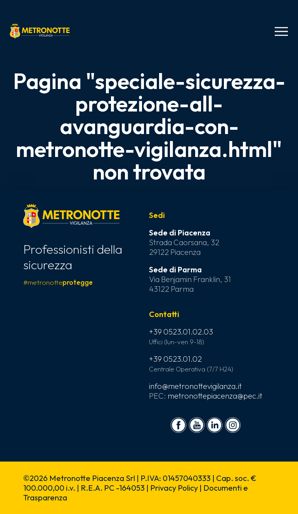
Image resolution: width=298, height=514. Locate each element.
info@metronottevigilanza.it (195, 386)
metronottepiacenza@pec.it (215, 396)
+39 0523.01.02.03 (181, 331)
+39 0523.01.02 (175, 359)
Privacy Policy (174, 488)
